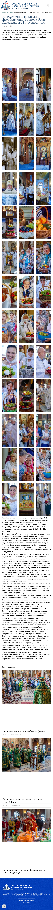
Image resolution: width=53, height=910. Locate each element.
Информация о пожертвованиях (26, 900)
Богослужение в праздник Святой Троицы (24, 731)
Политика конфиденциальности (26, 898)
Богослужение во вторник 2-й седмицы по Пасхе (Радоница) (24, 871)
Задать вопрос (27, 902)
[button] (48, 5)
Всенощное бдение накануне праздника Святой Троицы (22, 800)
